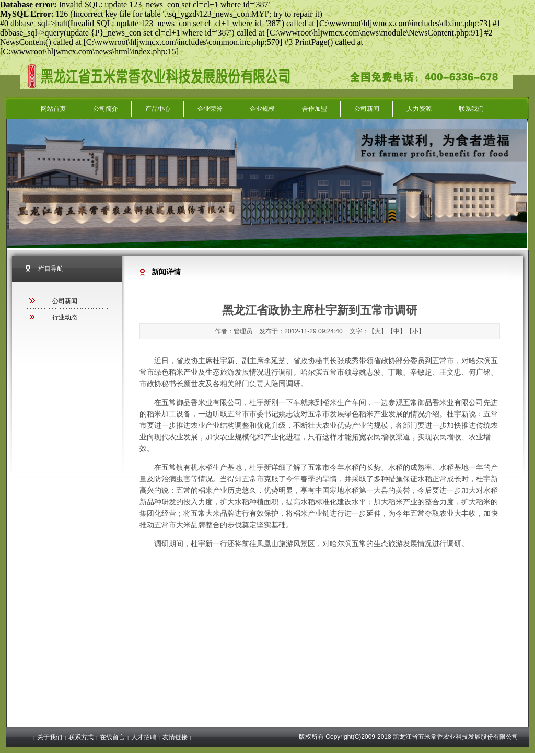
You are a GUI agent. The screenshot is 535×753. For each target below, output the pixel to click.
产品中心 (157, 108)
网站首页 (53, 108)
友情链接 (175, 737)
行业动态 (64, 317)
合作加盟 (314, 108)
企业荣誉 (210, 108)
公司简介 (105, 108)
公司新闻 (366, 108)
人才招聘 (143, 737)
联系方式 (81, 737)
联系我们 (471, 108)
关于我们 (49, 737)
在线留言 (112, 737)
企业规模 (262, 108)
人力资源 (419, 108)
